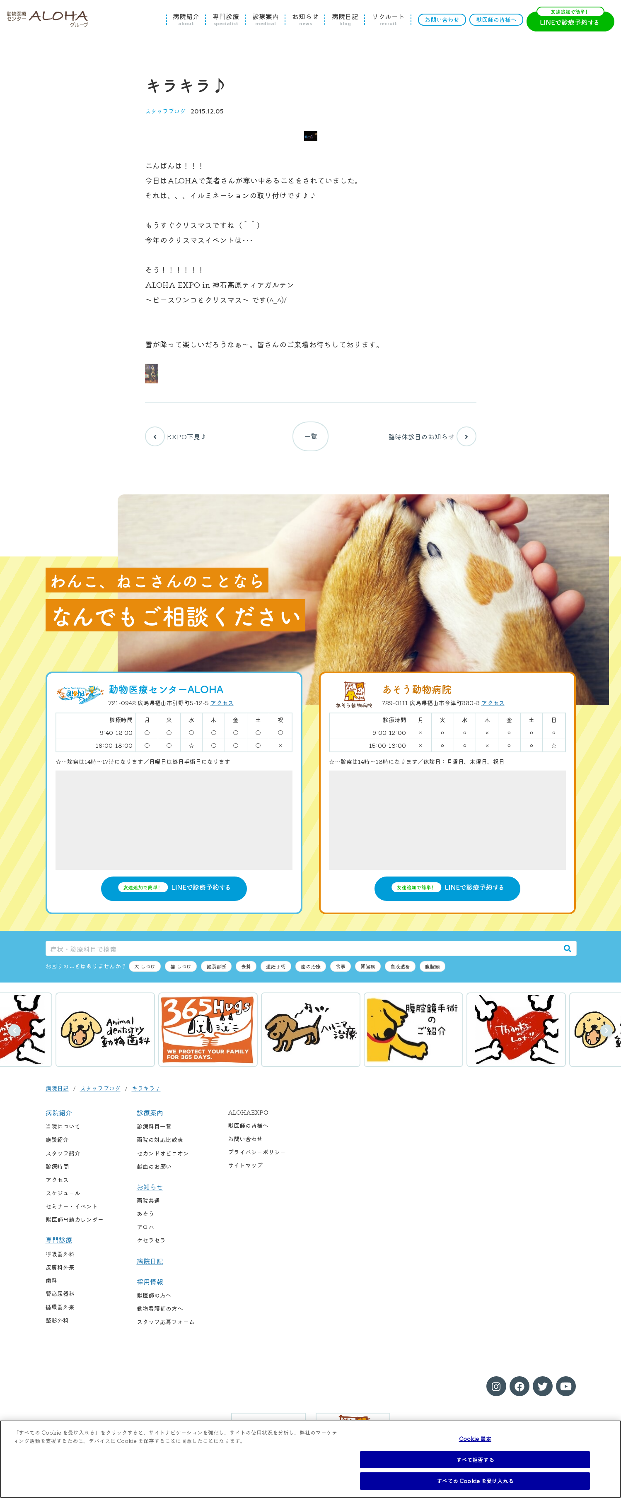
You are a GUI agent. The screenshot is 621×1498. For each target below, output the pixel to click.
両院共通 (148, 1203)
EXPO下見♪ (176, 438)
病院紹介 (186, 19)
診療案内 (265, 19)
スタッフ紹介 (63, 1156)
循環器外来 (60, 1310)
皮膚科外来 (60, 1270)
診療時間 (57, 1170)
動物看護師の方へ (160, 1312)
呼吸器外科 (60, 1257)
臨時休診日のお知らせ (432, 438)
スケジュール (63, 1196)
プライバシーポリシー (257, 1155)
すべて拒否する (475, 1460)
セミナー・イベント (72, 1209)
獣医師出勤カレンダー (75, 1223)
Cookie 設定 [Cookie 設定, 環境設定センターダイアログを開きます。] (475, 1439)
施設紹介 (57, 1143)
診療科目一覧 (154, 1129)
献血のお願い (154, 1170)
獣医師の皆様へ (496, 19)
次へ (606, 1034)
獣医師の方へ (154, 1298)
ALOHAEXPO (248, 1115)
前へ (14, 1034)
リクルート (388, 19)
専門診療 (226, 19)
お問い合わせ (442, 19)
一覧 (310, 438)
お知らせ (305, 19)
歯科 (51, 1283)
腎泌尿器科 (60, 1297)
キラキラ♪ (146, 1091)
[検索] (567, 951)
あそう (145, 1217)
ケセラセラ (151, 1243)
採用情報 (150, 1285)
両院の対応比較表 (160, 1143)
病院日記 (345, 19)
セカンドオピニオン (163, 1156)
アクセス (222, 706)
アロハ (145, 1230)
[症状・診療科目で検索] (302, 951)
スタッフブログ (165, 111)
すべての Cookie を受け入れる (475, 1481)
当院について (63, 1129)
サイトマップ (245, 1168)
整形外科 (57, 1323)
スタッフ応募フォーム (166, 1325)
